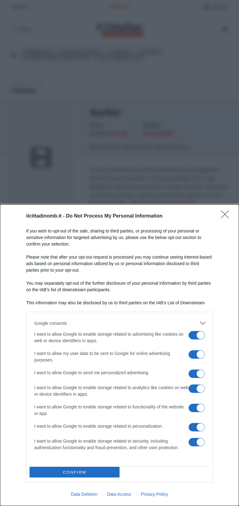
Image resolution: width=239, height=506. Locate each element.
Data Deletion (84, 494)
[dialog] (119, 355)
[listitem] (119, 323)
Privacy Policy (154, 494)
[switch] (197, 335)
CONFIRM (74, 472)
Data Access (119, 494)
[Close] (227, 216)
